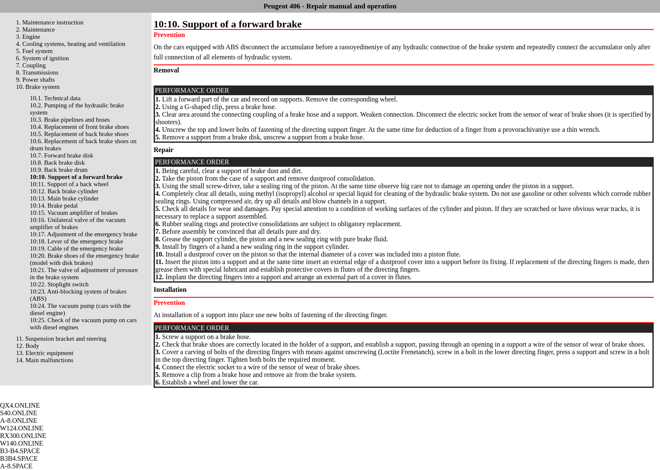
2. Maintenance (35, 29)
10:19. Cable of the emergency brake (76, 248)
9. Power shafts (35, 79)
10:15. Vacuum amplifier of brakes (73, 212)
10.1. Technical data (55, 98)
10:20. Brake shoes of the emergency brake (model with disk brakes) (84, 259)
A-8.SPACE (16, 466)
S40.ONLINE (18, 413)
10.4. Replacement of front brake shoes (79, 126)
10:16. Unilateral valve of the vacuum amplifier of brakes (77, 223)
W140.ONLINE (21, 443)
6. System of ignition (42, 58)
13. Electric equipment (44, 353)
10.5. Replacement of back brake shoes (79, 134)
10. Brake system (38, 86)
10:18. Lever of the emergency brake (76, 241)
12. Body (27, 345)
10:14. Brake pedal (54, 205)
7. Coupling (31, 65)
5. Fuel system (34, 51)
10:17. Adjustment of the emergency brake (84, 234)
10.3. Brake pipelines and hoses (70, 119)
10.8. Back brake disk (57, 162)
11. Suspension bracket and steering (61, 338)
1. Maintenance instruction (49, 22)
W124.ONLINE (21, 428)
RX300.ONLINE (23, 435)
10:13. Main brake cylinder (64, 198)
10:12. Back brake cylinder (64, 191)
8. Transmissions (37, 72)
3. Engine (28, 36)
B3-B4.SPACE (20, 450)
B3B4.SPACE (19, 458)
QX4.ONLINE (20, 405)
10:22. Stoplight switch (59, 284)
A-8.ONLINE (18, 420)
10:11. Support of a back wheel (69, 184)
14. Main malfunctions (44, 360)
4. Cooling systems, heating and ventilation (70, 43)
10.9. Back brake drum (59, 169)
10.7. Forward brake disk (61, 155)
